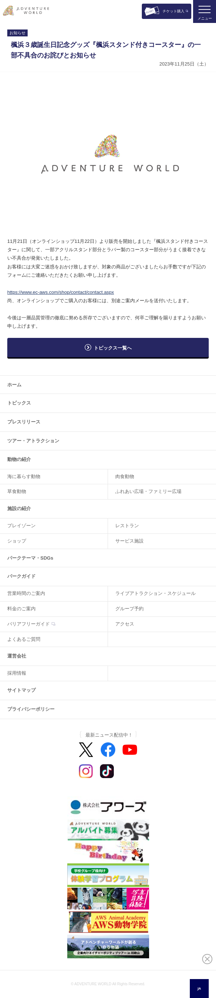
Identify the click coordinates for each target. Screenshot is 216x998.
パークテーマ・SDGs (30, 558)
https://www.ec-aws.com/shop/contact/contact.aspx (60, 292)
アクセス (124, 624)
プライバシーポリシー (31, 709)
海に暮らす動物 (23, 476)
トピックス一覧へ (113, 348)
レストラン (127, 525)
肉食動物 (124, 476)
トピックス (19, 403)
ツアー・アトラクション (33, 440)
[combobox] (199, 988)
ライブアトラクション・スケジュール (155, 593)
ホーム (14, 384)
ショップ (16, 541)
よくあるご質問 (23, 639)
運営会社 (16, 656)
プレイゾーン (21, 525)
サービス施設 (129, 541)
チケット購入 (173, 11)
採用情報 (16, 673)
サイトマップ (21, 690)
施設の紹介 (19, 508)
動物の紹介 (19, 459)
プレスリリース (23, 422)
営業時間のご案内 (26, 593)
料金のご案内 (21, 608)
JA (199, 988)
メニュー (204, 18)
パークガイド (21, 576)
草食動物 (16, 491)
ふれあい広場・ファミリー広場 (148, 491)
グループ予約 (129, 608)
